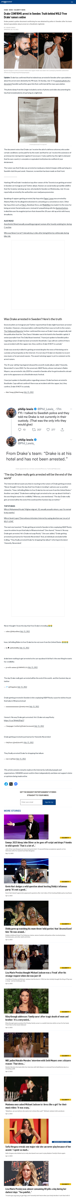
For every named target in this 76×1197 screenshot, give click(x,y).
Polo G (23, 205)
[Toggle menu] (73, 2)
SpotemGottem (62, 208)
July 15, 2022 (29, 392)
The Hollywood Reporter (13, 331)
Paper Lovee (49, 198)
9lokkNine (47, 205)
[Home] (6, 2)
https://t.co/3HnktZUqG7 (14, 720)
